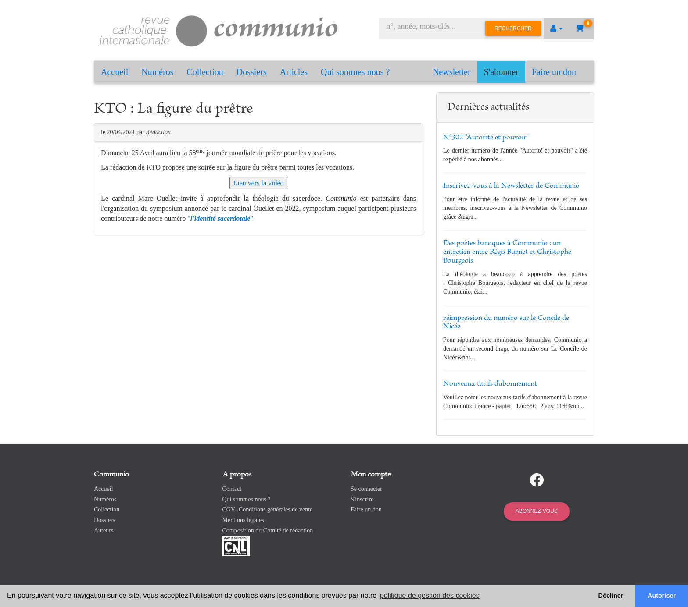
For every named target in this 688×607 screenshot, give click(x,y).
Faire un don (554, 72)
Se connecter (366, 489)
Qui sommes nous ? (355, 72)
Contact (232, 489)
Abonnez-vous (537, 511)
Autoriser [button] (662, 595)
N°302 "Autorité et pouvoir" (486, 138)
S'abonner (501, 72)
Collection (205, 72)
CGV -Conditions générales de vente (267, 509)
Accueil (114, 72)
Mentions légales (243, 520)
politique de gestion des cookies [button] (430, 595)
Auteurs (103, 530)
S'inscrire (362, 499)
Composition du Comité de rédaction (267, 530)
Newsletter (452, 72)
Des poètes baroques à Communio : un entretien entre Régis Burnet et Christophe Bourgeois (507, 252)
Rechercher (513, 28)
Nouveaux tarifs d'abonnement (490, 384)
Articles (294, 72)
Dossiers (251, 72)
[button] (556, 28)
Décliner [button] (611, 595)
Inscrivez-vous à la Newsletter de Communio (511, 186)
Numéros (157, 72)
